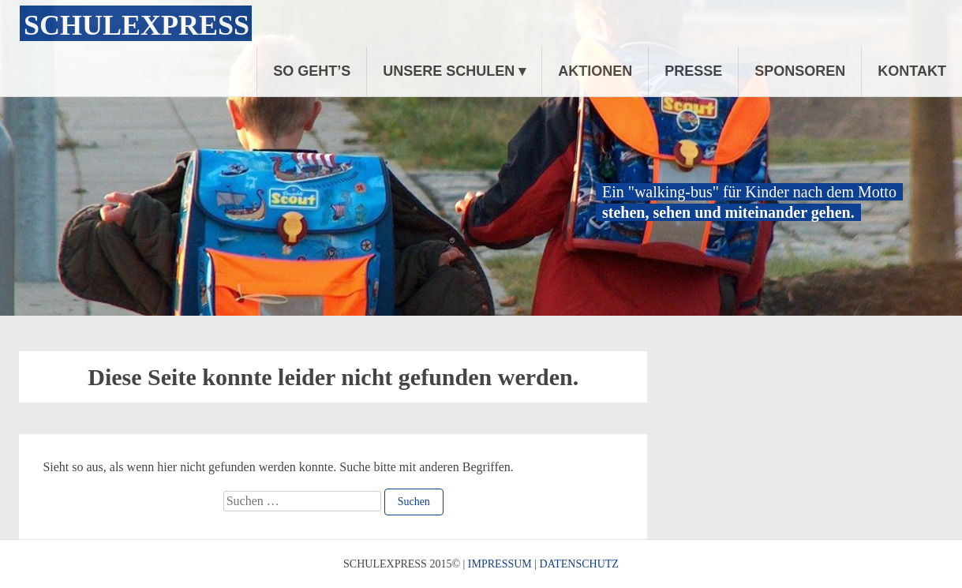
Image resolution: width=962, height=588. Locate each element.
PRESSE (693, 71)
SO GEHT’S (311, 71)
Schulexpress (136, 25)
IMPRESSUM (500, 564)
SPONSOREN (799, 71)
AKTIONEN (595, 71)
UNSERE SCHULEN (449, 71)
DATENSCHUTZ (579, 564)
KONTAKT (912, 71)
